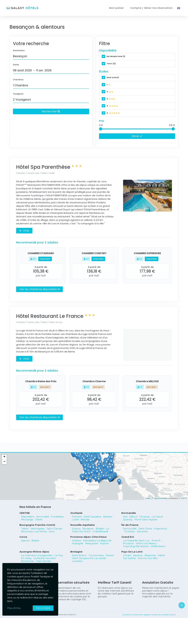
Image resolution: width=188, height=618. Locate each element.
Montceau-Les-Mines (34, 531)
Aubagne (77, 543)
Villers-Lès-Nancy (146, 543)
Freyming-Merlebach (136, 546)
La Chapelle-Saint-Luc (136, 540)
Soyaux (76, 528)
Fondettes (57, 516)
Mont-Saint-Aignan (145, 519)
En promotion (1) (113, 56)
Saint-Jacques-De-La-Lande (89, 558)
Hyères (104, 543)
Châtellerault (100, 531)
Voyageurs (18, 93)
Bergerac (88, 528)
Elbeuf (133, 516)
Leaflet (148, 498)
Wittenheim (158, 546)
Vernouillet (42, 516)
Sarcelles (142, 531)
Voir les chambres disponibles (39, 289)
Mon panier (116, 8)
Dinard (110, 555)
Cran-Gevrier (43, 561)
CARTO (184, 498)
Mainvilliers (27, 516)
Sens (52, 531)
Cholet (127, 555)
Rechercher (51, 111)
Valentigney (37, 528)
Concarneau (96, 555)
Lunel (75, 519)
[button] (106, 476)
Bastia (35, 540)
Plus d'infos (14, 608)
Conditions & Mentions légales (136, 615)
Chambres (18, 79)
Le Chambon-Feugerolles (36, 555)
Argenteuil (160, 528)
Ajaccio (25, 540)
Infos (24, 230)
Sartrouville (129, 528)
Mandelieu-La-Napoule (97, 540)
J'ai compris (43, 608)
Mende (85, 519)
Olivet (38, 519)
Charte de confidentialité (163, 615)
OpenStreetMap (161, 498)
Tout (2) (109, 63)
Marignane (91, 543)
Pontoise (129, 531)
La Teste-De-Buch (90, 530)
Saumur (138, 555)
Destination (19, 50)
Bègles (100, 528)
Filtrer (137, 136)
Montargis (27, 519)
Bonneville (27, 561)
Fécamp (144, 516)
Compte (151, 8)
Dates (16, 64)
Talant (25, 528)
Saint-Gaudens (92, 516)
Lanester (77, 561)
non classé (110, 78)
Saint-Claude (54, 528)
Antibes (76, 540)
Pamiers (77, 516)
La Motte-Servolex (44, 558)
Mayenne (150, 555)
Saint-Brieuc (79, 555)
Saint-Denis (145, 528)
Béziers (107, 516)
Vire (125, 516)
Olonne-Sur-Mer (148, 558)
